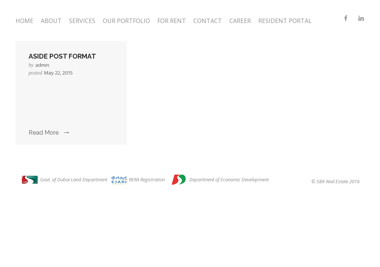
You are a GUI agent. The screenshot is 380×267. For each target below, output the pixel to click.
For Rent (171, 21)
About (51, 21)
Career (240, 21)
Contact (207, 21)
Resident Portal (285, 21)
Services (82, 21)
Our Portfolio (126, 21)
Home (24, 21)
